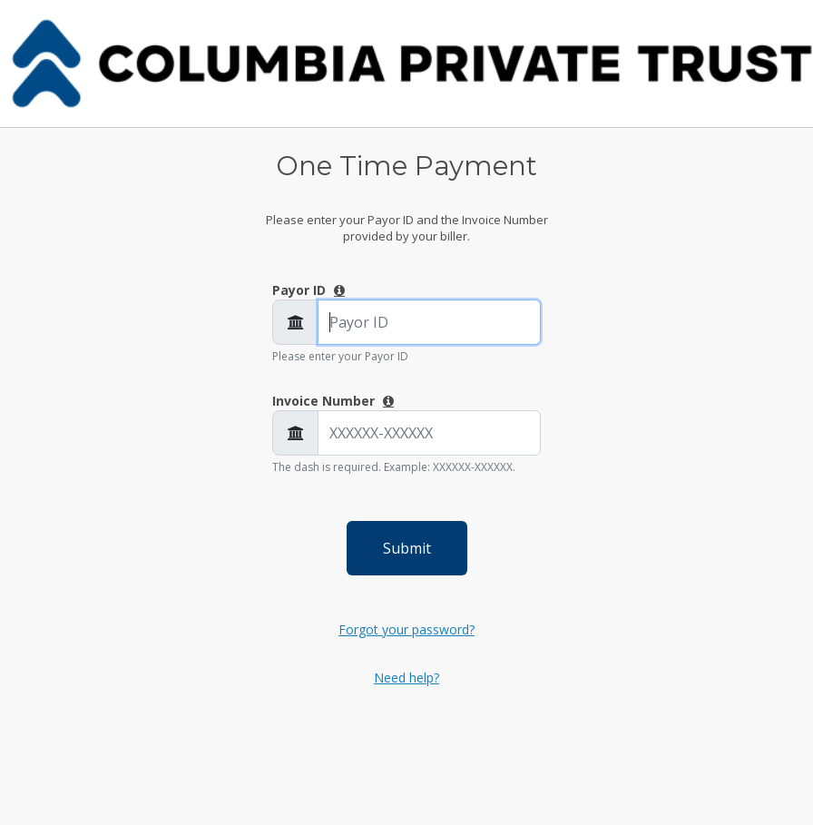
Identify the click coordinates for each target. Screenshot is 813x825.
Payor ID (300, 290)
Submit (407, 548)
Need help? (406, 677)
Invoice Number (325, 400)
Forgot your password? (406, 629)
